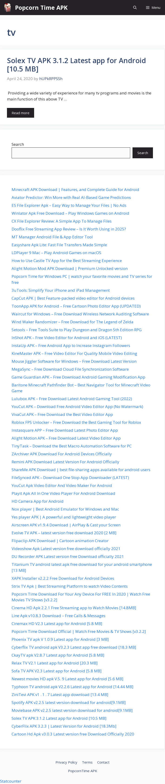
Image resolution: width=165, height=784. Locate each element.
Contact (103, 762)
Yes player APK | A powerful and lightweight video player (64, 517)
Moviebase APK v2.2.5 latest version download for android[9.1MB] (72, 710)
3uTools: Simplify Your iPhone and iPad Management (61, 290)
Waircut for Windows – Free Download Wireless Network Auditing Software (80, 314)
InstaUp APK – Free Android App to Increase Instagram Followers (71, 345)
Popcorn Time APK (41, 7)
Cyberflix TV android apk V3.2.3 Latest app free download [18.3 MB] (74, 647)
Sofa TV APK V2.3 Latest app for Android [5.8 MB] (57, 671)
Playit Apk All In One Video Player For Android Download (63, 493)
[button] (135, 7)
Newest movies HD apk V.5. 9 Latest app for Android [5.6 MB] (67, 678)
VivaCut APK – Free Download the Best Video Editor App (62, 414)
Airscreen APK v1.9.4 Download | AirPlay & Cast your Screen (66, 525)
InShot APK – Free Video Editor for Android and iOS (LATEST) (67, 337)
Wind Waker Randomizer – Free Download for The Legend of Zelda (72, 321)
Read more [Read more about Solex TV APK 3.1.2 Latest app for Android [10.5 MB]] (20, 112)
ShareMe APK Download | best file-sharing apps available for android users (81, 469)
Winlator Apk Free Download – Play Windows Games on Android (70, 213)
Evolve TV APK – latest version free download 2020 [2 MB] (64, 532)
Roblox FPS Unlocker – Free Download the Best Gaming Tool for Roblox (76, 422)
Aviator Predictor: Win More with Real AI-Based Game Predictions (71, 197)
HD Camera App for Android (38, 501)
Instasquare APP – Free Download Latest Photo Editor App (65, 430)
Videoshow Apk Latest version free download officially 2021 (66, 548)
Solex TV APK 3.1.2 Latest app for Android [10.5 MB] (76, 65)
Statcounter (10, 781)
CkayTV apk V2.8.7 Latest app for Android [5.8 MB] (58, 655)
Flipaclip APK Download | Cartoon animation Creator (60, 540)
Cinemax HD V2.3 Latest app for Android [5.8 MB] (57, 623)
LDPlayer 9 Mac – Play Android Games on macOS (56, 252)
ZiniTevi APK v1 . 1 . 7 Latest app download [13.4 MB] (60, 694)
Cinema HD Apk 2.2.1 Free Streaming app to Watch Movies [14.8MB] (74, 607)
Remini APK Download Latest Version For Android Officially (65, 461)
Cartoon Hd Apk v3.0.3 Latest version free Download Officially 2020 (73, 734)
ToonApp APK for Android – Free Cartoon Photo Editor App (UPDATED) (76, 306)
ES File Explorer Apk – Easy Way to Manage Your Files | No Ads (69, 205)
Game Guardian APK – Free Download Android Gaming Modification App (78, 377)
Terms (87, 762)
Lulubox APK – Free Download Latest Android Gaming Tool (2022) (72, 398)
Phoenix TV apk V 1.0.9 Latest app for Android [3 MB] (60, 639)
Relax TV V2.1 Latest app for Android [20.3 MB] (55, 663)
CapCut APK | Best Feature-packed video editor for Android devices (73, 298)
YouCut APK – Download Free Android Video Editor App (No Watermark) (77, 406)
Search (18, 144)
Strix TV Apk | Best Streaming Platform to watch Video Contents (70, 586)
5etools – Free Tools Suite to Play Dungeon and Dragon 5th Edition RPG (77, 329)
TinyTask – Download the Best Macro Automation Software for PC (72, 446)
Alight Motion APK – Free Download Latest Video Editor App (66, 438)
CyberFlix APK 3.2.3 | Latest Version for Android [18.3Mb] (64, 726)
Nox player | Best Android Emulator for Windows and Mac (65, 509)
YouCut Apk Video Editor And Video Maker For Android (62, 485)
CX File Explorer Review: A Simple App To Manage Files (62, 221)
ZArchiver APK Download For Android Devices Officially (62, 454)
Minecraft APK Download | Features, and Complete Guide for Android (75, 189)
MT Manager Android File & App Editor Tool (52, 237)
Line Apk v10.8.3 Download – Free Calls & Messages (58, 615)
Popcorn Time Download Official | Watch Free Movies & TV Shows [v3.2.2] (79, 631)
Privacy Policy (66, 762)
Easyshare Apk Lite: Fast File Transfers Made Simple (59, 244)
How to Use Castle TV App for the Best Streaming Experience (67, 260)
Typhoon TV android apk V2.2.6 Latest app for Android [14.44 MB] (72, 686)
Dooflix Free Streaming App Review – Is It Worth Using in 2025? (69, 229)
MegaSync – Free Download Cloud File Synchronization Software (70, 369)
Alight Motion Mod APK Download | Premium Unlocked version (70, 268)
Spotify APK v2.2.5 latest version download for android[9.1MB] (69, 702)
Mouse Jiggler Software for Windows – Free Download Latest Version (74, 361)
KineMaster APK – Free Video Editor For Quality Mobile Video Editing (74, 353)
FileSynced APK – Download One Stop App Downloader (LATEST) (70, 477)
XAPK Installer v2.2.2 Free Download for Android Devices (63, 578)
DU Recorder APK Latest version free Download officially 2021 (68, 556)
